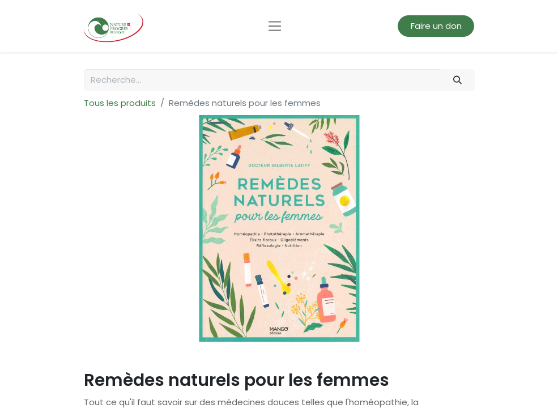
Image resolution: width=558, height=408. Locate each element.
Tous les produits (120, 103)
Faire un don (436, 26)
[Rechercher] (457, 80)
